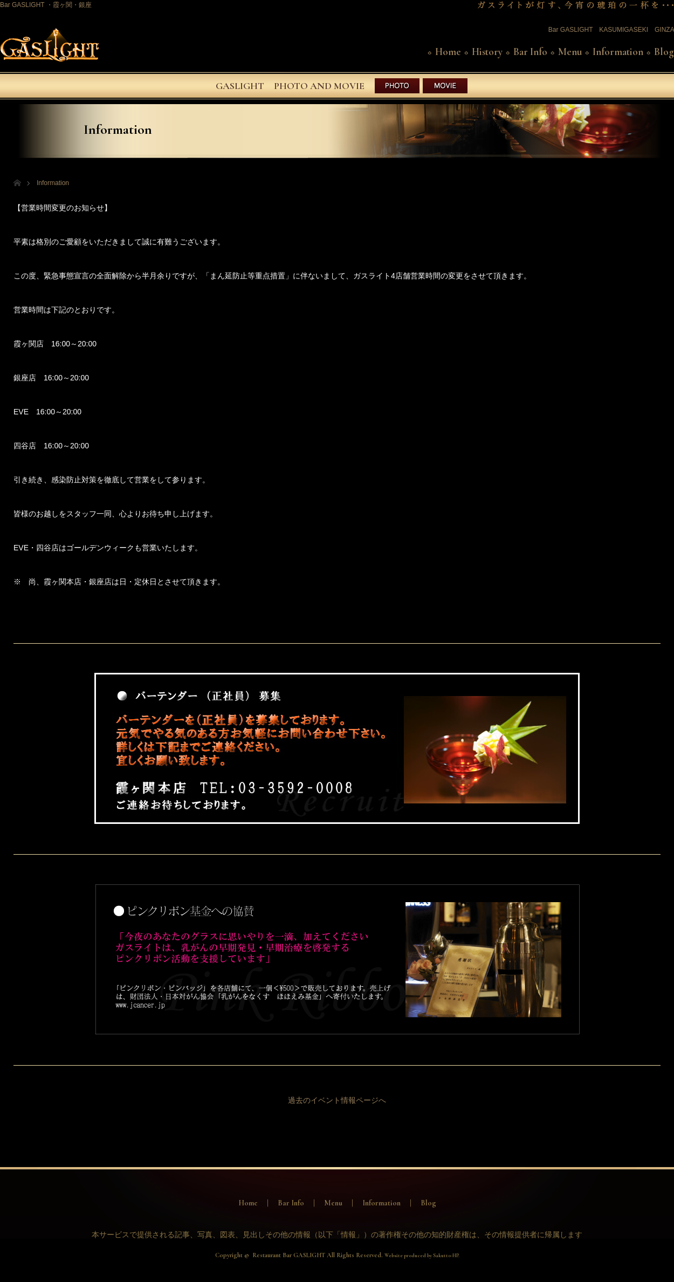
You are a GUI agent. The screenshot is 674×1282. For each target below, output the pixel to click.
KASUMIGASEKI (623, 29)
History (487, 51)
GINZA (664, 29)
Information (618, 51)
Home (448, 51)
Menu (570, 51)
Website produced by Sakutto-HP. (421, 1255)
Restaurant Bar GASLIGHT (288, 1255)
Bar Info (530, 51)
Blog (664, 51)
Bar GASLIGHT (570, 29)
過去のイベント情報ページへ (337, 1100)
